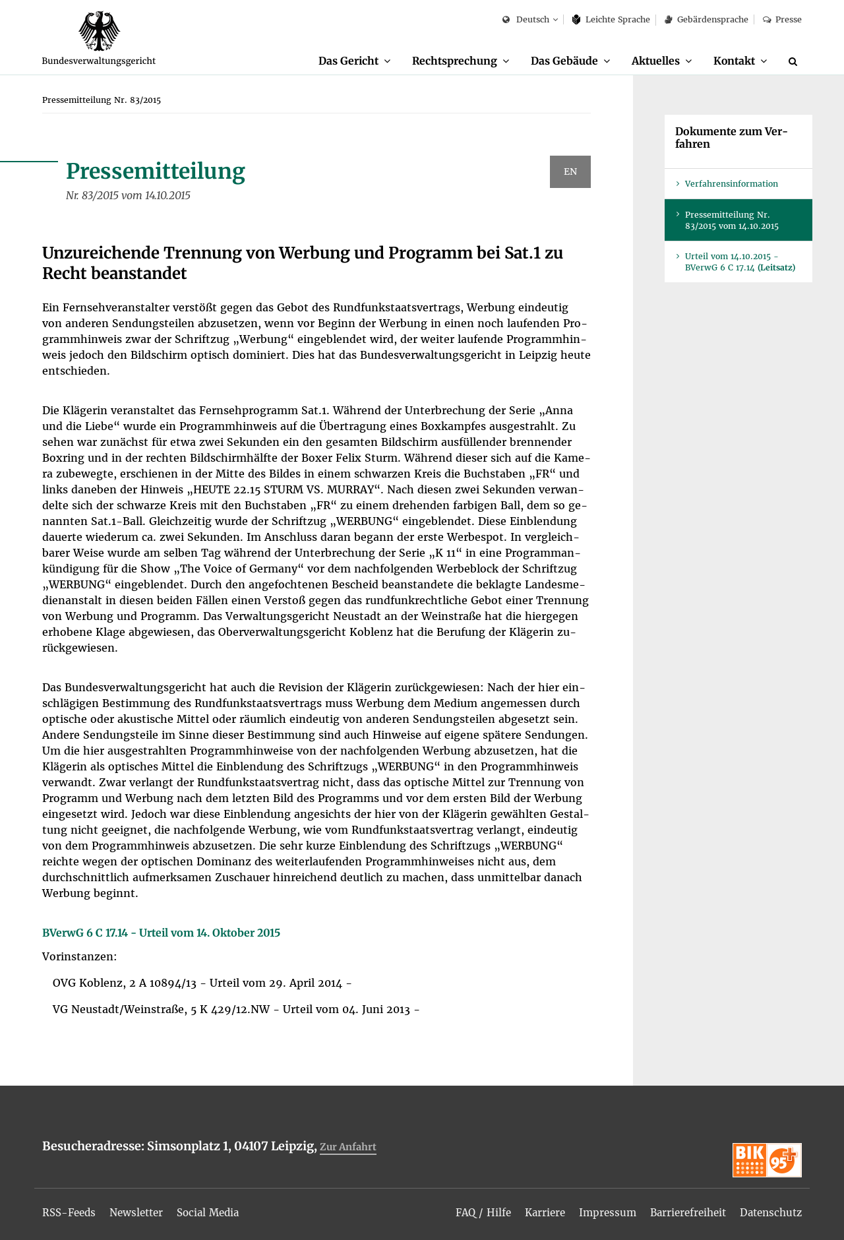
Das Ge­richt (334, 60)
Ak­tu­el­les (650, 60)
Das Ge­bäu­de (556, 60)
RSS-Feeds (71, 1208)
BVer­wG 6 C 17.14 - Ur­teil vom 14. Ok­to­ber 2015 (161, 933)
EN (570, 172)
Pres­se (782, 19)
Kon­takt (732, 60)
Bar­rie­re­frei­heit (680, 1208)
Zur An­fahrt (349, 1147)
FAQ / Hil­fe (467, 1208)
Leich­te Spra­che (611, 19)
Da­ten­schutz (768, 1208)
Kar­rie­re (531, 1208)
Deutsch (525, 20)
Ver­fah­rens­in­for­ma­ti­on (731, 184)
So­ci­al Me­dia (218, 1208)
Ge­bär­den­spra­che (706, 19)
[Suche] (795, 61)
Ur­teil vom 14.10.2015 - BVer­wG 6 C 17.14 (740, 262)
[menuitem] (340, 61)
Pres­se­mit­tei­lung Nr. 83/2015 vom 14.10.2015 (732, 221)
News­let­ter (142, 1208)
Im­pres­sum (596, 1208)
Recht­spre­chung (443, 60)
